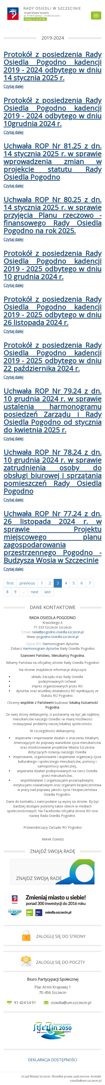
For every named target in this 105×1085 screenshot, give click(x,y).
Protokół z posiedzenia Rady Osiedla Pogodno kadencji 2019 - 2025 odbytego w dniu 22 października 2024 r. (52, 356)
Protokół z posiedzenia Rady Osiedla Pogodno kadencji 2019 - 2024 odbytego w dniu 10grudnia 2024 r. (52, 111)
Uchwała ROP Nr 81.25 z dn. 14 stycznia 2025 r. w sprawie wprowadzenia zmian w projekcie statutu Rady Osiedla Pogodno (52, 161)
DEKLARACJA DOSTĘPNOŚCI (52, 1059)
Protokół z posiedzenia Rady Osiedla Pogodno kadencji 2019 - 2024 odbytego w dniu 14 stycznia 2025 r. (52, 65)
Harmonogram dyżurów (41, 648)
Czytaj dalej (13, 86)
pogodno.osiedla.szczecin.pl (58, 636)
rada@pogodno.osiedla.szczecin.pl (58, 632)
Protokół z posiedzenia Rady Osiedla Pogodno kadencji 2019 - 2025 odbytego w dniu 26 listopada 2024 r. (52, 310)
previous (27, 583)
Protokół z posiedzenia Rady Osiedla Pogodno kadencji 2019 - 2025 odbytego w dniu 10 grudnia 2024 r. (52, 264)
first (10, 583)
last (47, 591)
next (34, 591)
